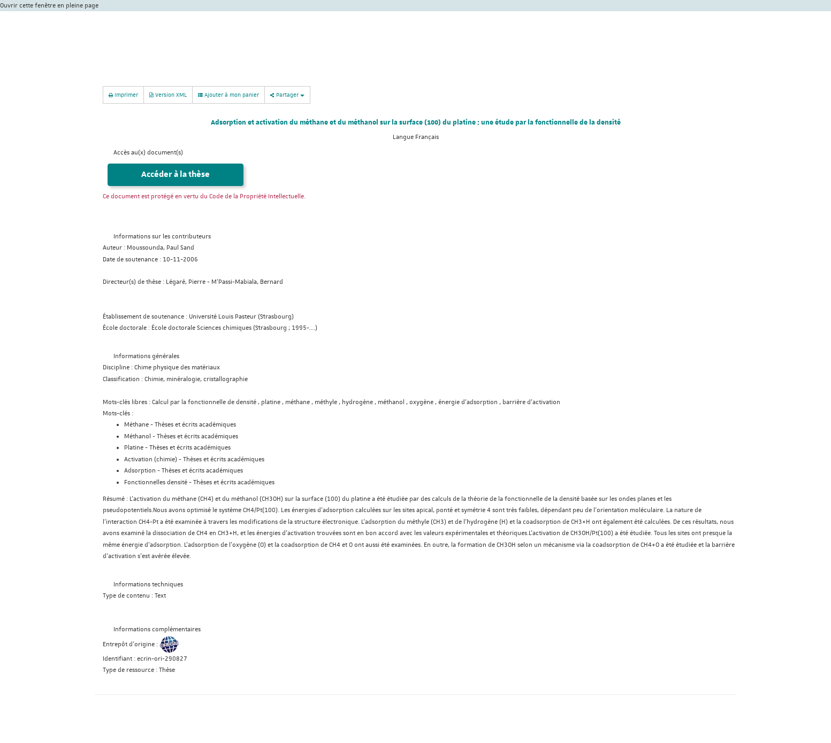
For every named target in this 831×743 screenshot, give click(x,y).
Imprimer (123, 94)
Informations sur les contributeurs (162, 237)
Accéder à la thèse (175, 174)
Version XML (168, 94)
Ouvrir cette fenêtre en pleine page (49, 6)
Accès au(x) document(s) (148, 153)
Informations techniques (148, 585)
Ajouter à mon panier (228, 94)
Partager (287, 94)
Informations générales (146, 356)
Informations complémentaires (157, 629)
